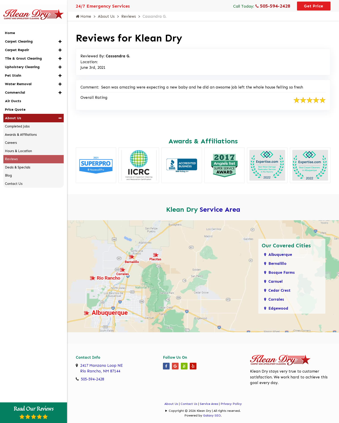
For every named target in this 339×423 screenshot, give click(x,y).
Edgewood (278, 308)
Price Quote (15, 103)
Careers (11, 137)
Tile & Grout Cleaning (23, 52)
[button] (60, 36)
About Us (106, 16)
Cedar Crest (279, 290)
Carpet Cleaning (19, 35)
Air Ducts (13, 95)
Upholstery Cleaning (22, 61)
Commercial (15, 86)
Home (83, 16)
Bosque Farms (281, 272)
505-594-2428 (272, 6)
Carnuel (275, 281)
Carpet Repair (17, 44)
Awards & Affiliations (21, 129)
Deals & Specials (17, 162)
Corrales (276, 299)
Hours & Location (18, 145)
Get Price (313, 6)
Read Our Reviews (33, 412)
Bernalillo (277, 263)
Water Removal (18, 78)
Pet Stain (13, 69)
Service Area (220, 209)
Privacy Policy (231, 404)
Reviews (128, 16)
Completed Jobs (17, 121)
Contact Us (189, 404)
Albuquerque (280, 254)
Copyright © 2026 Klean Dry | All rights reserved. (205, 411)
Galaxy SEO (212, 415)
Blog (8, 170)
